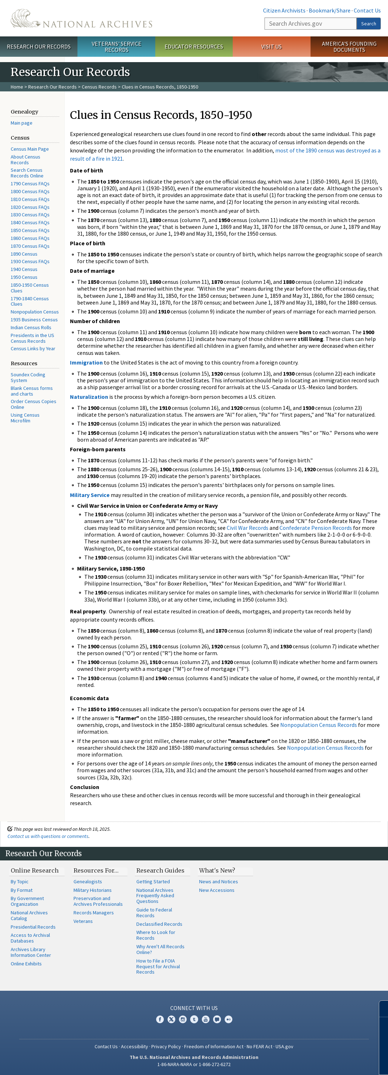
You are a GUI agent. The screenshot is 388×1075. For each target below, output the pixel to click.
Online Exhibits (26, 963)
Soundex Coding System (28, 377)
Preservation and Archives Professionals (98, 901)
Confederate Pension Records (315, 527)
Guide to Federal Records (154, 912)
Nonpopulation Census (35, 311)
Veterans (83, 921)
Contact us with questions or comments (48, 836)
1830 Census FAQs (30, 214)
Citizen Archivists (284, 10)
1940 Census (24, 269)
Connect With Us (194, 1007)
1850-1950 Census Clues (30, 288)
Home (17, 87)
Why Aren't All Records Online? (160, 949)
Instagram (182, 1019)
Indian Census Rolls (31, 327)
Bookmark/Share (330, 10)
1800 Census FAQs (30, 191)
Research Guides (160, 870)
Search (368, 23)
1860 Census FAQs (30, 238)
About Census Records (25, 160)
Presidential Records (33, 927)
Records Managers (94, 912)
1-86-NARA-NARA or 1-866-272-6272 (194, 1064)
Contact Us (367, 10)
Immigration (86, 362)
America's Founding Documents (349, 46)
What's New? (217, 870)
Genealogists (88, 881)
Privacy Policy (166, 1046)
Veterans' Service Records (116, 46)
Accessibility (134, 1046)
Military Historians (93, 890)
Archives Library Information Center (31, 952)
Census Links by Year (33, 348)
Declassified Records (159, 924)
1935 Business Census (34, 319)
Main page (21, 123)
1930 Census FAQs (30, 261)
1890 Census (24, 254)
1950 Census (24, 277)
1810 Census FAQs (30, 199)
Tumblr (194, 1019)
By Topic (20, 881)
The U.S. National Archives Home (81, 18)
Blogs (217, 1019)
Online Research (35, 870)
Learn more (324, 1062)
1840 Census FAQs (30, 222)
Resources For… (96, 870)
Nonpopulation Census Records (318, 724)
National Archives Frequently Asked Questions (155, 896)
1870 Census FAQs (30, 246)
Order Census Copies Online (33, 404)
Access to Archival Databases (30, 938)
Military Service (90, 494)
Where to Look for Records (155, 935)
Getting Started (153, 881)
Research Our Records (39, 46)
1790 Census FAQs (30, 183)
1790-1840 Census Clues (30, 301)
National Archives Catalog (29, 915)
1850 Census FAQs (30, 230)
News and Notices (218, 881)
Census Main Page (30, 149)
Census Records (99, 87)
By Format (21, 890)
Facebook (160, 1019)
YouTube (205, 1019)
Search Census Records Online (27, 173)
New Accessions (217, 890)
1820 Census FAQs (30, 207)
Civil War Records (247, 527)
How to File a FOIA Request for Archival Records (158, 966)
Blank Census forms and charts (32, 391)
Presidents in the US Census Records (32, 338)
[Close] (379, 1008)
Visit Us (271, 46)
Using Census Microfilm (25, 418)
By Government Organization (27, 901)
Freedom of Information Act (213, 1046)
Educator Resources (194, 46)
